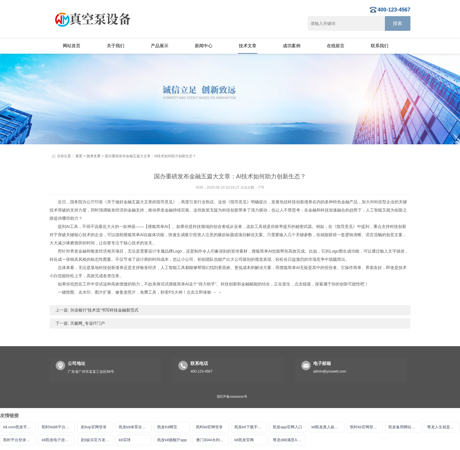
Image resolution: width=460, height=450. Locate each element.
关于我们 (115, 45)
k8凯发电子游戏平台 (58, 440)
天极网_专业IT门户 (87, 323)
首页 (78, 156)
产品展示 (159, 45)
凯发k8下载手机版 (249, 427)
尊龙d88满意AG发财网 (289, 440)
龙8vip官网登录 (93, 427)
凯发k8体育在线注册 (135, 427)
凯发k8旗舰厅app (172, 440)
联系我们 (379, 45)
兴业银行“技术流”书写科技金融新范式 (103, 310)
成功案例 (291, 45)
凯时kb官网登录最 (365, 427)
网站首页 (71, 45)
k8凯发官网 (244, 440)
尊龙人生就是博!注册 (443, 427)
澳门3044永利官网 (211, 440)
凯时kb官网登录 (209, 427)
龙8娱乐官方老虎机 (96, 440)
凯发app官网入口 (287, 427)
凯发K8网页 (167, 427)
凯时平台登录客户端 (19, 440)
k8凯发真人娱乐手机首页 (328, 427)
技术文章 (247, 45)
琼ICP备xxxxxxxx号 (232, 397)
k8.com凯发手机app (19, 427)
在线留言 (335, 45)
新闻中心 (203, 45)
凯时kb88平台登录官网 (58, 427)
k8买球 (125, 440)
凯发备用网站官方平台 (404, 427)
